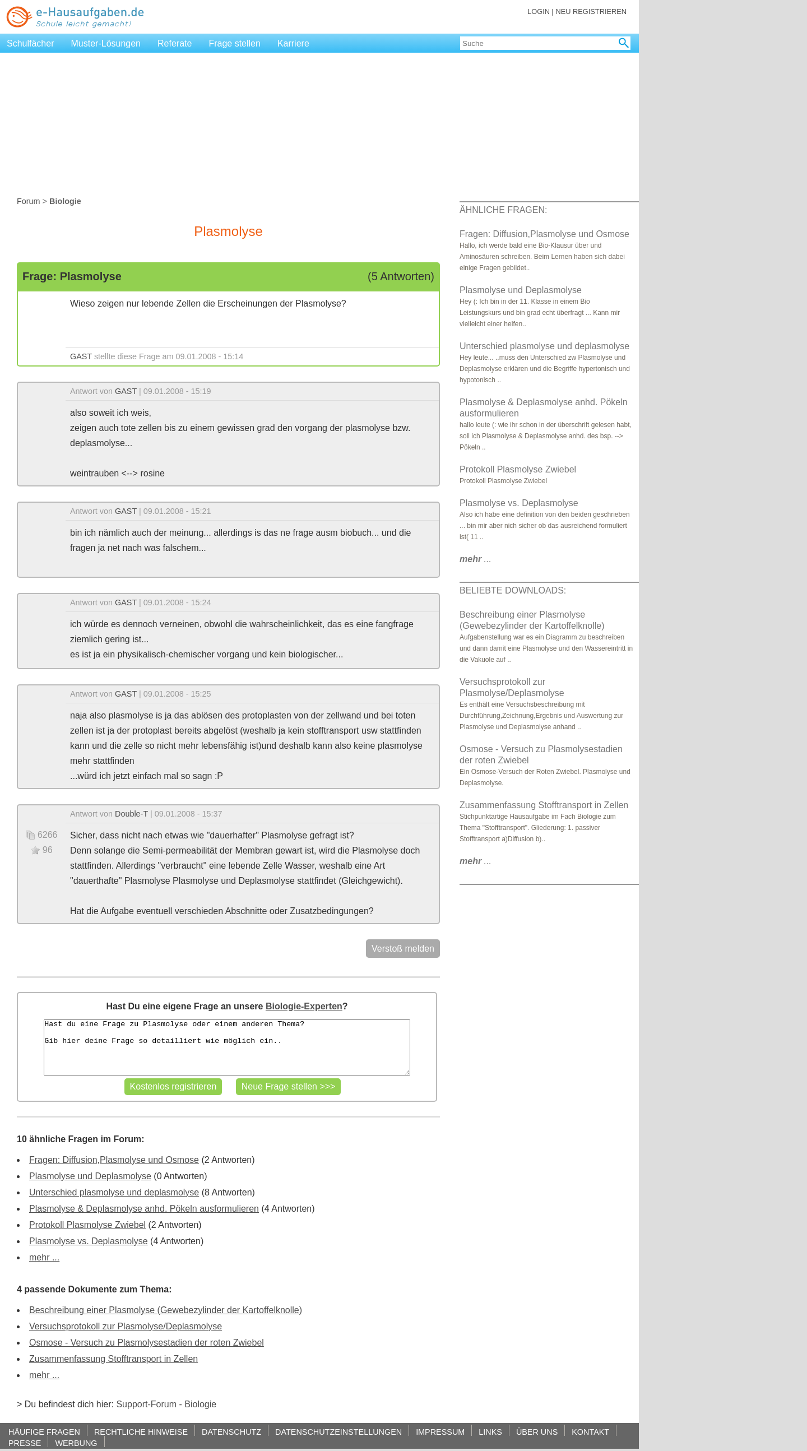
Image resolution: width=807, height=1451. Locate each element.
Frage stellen (234, 43)
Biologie (200, 1404)
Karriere (293, 43)
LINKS (490, 1431)
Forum (28, 201)
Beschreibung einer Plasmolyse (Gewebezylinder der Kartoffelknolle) (165, 1310)
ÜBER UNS (537, 1431)
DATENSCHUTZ (231, 1431)
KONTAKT (590, 1431)
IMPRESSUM (440, 1431)
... (475, 559)
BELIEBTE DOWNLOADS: (513, 590)
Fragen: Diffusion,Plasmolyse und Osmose (114, 1160)
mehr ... (44, 1257)
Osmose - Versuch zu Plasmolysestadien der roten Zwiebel (146, 1342)
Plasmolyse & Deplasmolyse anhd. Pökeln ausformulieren (144, 1208)
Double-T (131, 813)
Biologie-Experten (304, 1006)
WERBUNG (76, 1443)
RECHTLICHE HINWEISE (141, 1431)
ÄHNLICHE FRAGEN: (503, 210)
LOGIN (538, 11)
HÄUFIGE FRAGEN (44, 1431)
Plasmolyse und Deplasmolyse (90, 1176)
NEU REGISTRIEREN (591, 11)
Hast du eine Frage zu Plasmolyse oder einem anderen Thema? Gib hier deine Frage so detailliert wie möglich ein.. (227, 1047)
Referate (174, 43)
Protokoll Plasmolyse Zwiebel (87, 1225)
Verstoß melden (403, 948)
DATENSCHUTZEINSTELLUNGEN (338, 1431)
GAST (81, 356)
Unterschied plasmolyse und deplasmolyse (114, 1192)
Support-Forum (146, 1404)
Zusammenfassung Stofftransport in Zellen (113, 1359)
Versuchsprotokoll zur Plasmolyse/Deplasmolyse (125, 1326)
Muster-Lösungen (106, 43)
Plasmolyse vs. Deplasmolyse (88, 1241)
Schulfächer (30, 43)
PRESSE (24, 1443)
